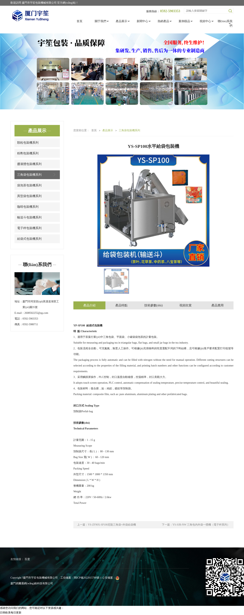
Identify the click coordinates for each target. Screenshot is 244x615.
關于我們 (100, 21)
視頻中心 (205, 21)
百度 (27, 559)
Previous (8, 69)
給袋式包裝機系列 (29, 238)
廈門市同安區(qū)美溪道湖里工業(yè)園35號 (40, 304)
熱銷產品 (163, 21)
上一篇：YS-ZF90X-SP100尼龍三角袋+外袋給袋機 (106, 524)
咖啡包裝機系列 (28, 206)
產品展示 (121, 21)
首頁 (79, 21)
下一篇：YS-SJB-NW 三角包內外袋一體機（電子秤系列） (196, 524)
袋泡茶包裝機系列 (29, 185)
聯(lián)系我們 (225, 23)
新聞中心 (142, 21)
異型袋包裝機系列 (29, 196)
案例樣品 (184, 21)
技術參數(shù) (153, 305)
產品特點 (121, 305)
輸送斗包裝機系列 (29, 217)
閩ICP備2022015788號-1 (87, 577)
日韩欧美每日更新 (10, 612)
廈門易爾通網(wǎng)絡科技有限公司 (31, 583)
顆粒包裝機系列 (28, 142)
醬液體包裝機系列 (29, 164)
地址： (18, 301)
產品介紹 (89, 305)
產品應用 (217, 305)
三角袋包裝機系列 (37, 174)
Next (235, 69)
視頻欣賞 (185, 305)
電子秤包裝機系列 (29, 228)
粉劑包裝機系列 (28, 153)
